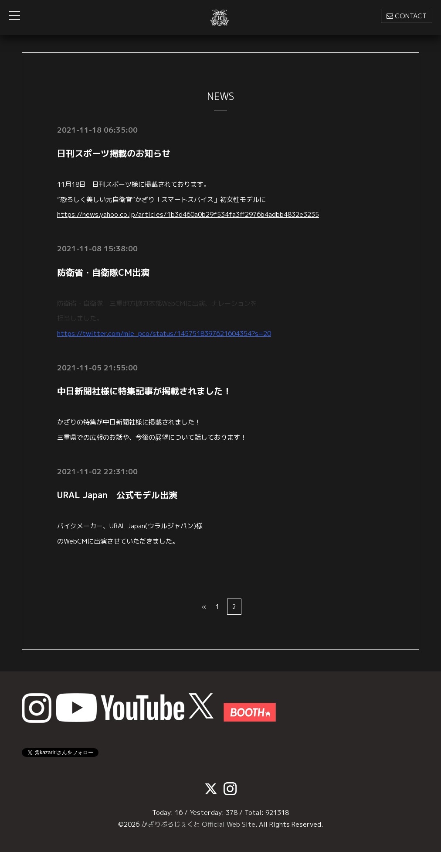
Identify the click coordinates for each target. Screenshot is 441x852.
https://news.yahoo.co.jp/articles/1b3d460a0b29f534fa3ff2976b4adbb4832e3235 (188, 214)
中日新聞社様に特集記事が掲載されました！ (144, 391)
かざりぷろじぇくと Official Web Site (198, 824)
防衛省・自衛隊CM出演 (103, 272)
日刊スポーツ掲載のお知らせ (113, 153)
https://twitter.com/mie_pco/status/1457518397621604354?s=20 (164, 333)
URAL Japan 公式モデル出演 (117, 495)
